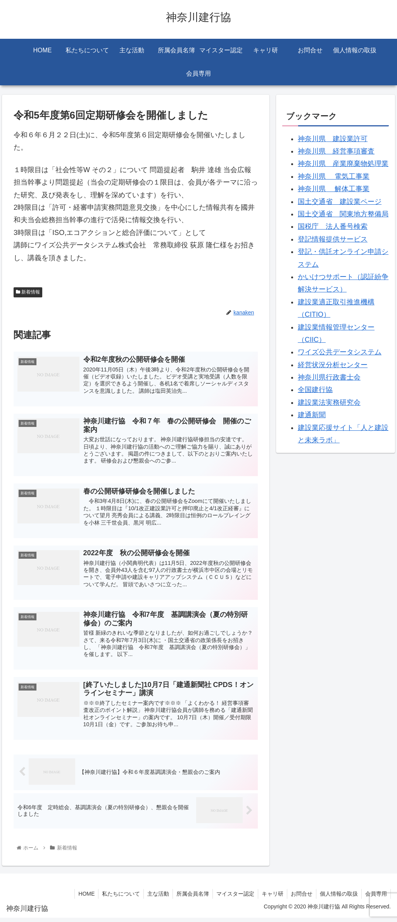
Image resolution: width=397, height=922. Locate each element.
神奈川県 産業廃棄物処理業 (343, 163)
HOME (80, 897)
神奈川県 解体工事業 (333, 189)
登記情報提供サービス (333, 239)
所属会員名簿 (188, 897)
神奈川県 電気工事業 (333, 176)
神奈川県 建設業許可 (333, 139)
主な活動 (153, 897)
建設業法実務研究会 (329, 402)
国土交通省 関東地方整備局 (343, 214)
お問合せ (300, 897)
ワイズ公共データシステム (339, 352)
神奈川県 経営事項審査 (336, 151)
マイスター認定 (232, 897)
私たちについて (115, 897)
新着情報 (28, 292)
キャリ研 (270, 897)
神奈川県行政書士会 (329, 377)
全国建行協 (315, 390)
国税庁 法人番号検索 (333, 226)
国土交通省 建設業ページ (339, 201)
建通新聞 (312, 415)
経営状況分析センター (333, 365)
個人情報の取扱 (338, 897)
